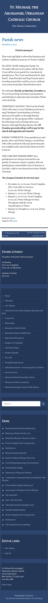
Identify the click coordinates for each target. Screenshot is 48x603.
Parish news (12, 39)
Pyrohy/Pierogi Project (14, 362)
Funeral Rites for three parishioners (20, 428)
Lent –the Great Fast (13, 500)
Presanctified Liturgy (14, 468)
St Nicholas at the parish (11, 234)
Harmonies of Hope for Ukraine (18, 473)
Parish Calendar (11, 353)
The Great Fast (11, 495)
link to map (7, 585)
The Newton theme (13, 598)
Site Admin (9, 548)
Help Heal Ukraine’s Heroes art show (20, 438)
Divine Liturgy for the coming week (36, 234)
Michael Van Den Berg (33, 598)
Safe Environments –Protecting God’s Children (24, 367)
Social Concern (11, 372)
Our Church (10, 306)
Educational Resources (14, 338)
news (15, 221)
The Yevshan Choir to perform (17, 525)
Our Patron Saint (12, 348)
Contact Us (9, 318)
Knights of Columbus (14, 343)
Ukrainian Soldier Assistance (17, 382)
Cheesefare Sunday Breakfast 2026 (19, 505)
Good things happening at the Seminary (22, 463)
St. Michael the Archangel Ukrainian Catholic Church (24, 13)
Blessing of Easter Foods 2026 (17, 433)
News (12, 218)
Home (7, 296)
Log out (8, 553)
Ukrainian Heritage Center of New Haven (22, 387)
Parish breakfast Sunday (15, 510)
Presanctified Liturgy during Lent (19, 485)
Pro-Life (8, 358)
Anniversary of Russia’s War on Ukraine (21, 490)
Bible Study (10, 323)
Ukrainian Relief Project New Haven (20, 377)
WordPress (29, 596)
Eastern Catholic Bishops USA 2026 (20, 458)
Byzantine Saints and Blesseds (18, 333)
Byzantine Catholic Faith (15, 328)
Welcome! (9, 301)
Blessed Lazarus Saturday (16, 453)
